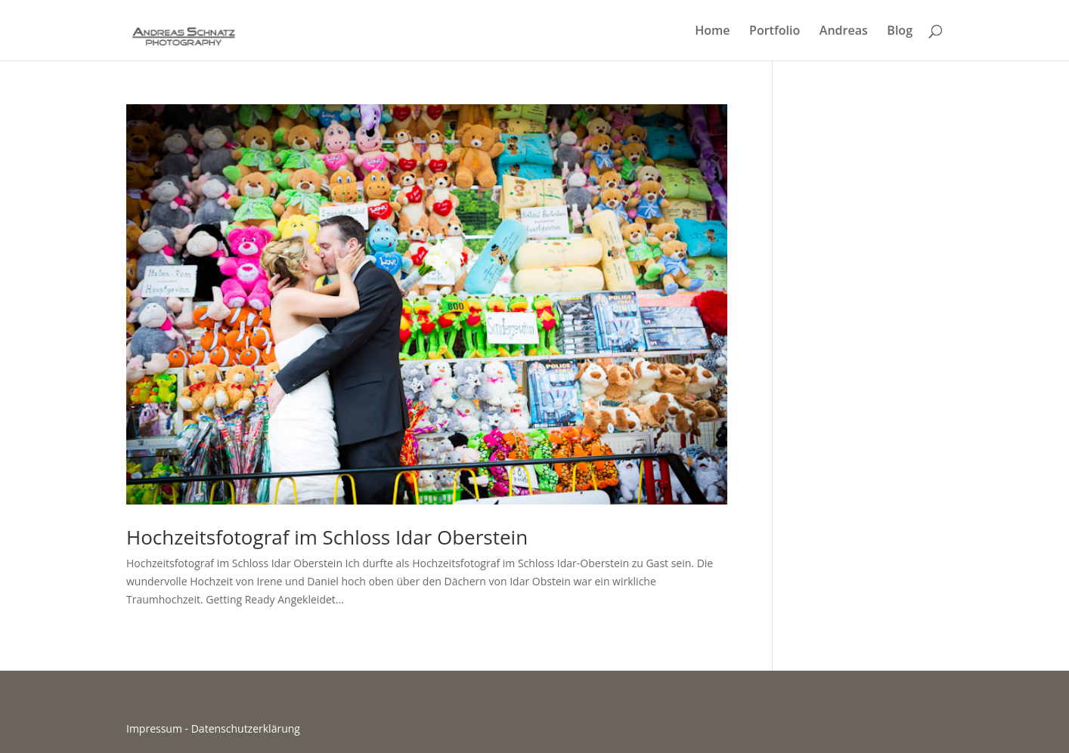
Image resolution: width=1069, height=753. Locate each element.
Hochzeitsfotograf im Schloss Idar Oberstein (327, 537)
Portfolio (774, 32)
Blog (900, 32)
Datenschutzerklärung (245, 728)
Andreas (844, 32)
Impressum (154, 728)
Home (712, 32)
